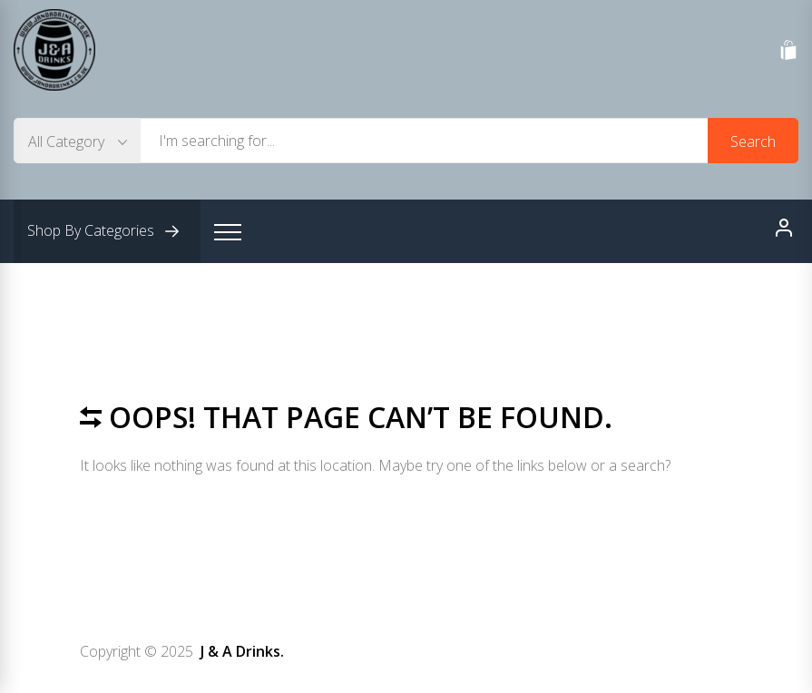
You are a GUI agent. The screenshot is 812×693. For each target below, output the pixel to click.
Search (753, 141)
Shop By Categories (107, 231)
